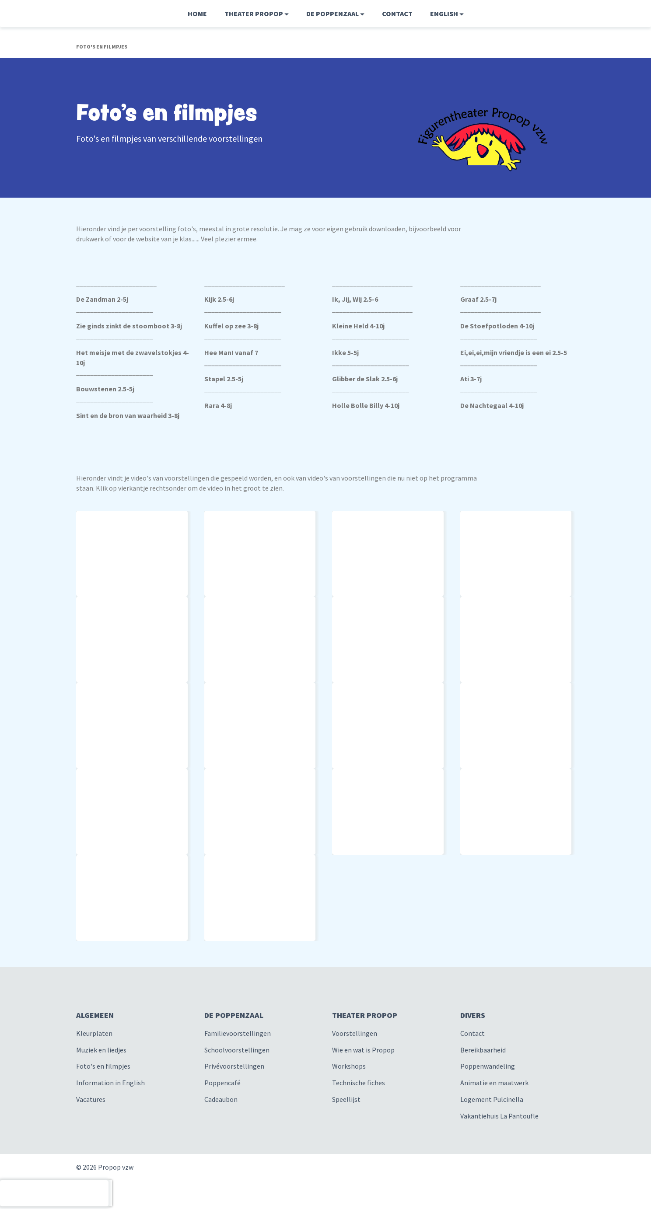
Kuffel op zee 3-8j (231, 325)
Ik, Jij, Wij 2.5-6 (355, 299)
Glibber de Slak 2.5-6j (365, 378)
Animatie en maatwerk (494, 1082)
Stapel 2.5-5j (223, 378)
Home (197, 13)
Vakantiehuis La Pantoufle (499, 1115)
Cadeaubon (221, 1099)
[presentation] (54, 1193)
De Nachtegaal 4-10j (492, 405)
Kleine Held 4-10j (358, 325)
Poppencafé (222, 1082)
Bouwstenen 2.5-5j (105, 388)
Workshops (349, 1066)
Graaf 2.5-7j (478, 299)
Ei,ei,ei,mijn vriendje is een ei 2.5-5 (513, 352)
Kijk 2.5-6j (219, 299)
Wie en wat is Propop (363, 1049)
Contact (397, 13)
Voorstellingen (354, 1033)
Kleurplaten (94, 1033)
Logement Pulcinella (491, 1099)
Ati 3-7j (471, 378)
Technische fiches (358, 1082)
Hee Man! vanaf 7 (231, 352)
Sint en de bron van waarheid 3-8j (127, 415)
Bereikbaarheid (483, 1049)
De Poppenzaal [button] (335, 13)
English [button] (447, 13)
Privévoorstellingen (234, 1066)
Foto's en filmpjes (103, 1066)
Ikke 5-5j (345, 352)
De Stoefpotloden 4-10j (497, 325)
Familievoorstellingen (237, 1033)
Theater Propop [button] (256, 13)
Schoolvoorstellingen (237, 1049)
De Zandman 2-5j (102, 299)
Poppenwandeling (487, 1066)
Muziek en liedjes (101, 1049)
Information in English (110, 1082)
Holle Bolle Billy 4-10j (365, 405)
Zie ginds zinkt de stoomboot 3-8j (129, 325)
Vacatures (90, 1099)
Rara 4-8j (218, 405)
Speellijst (346, 1099)
